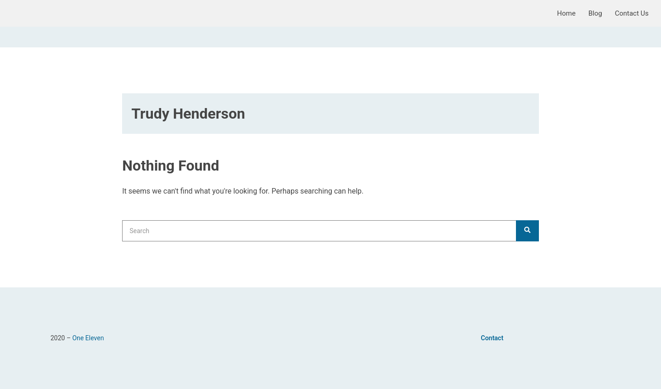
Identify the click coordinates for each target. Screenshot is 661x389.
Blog (595, 13)
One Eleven (88, 338)
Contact (492, 338)
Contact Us (632, 13)
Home (566, 13)
